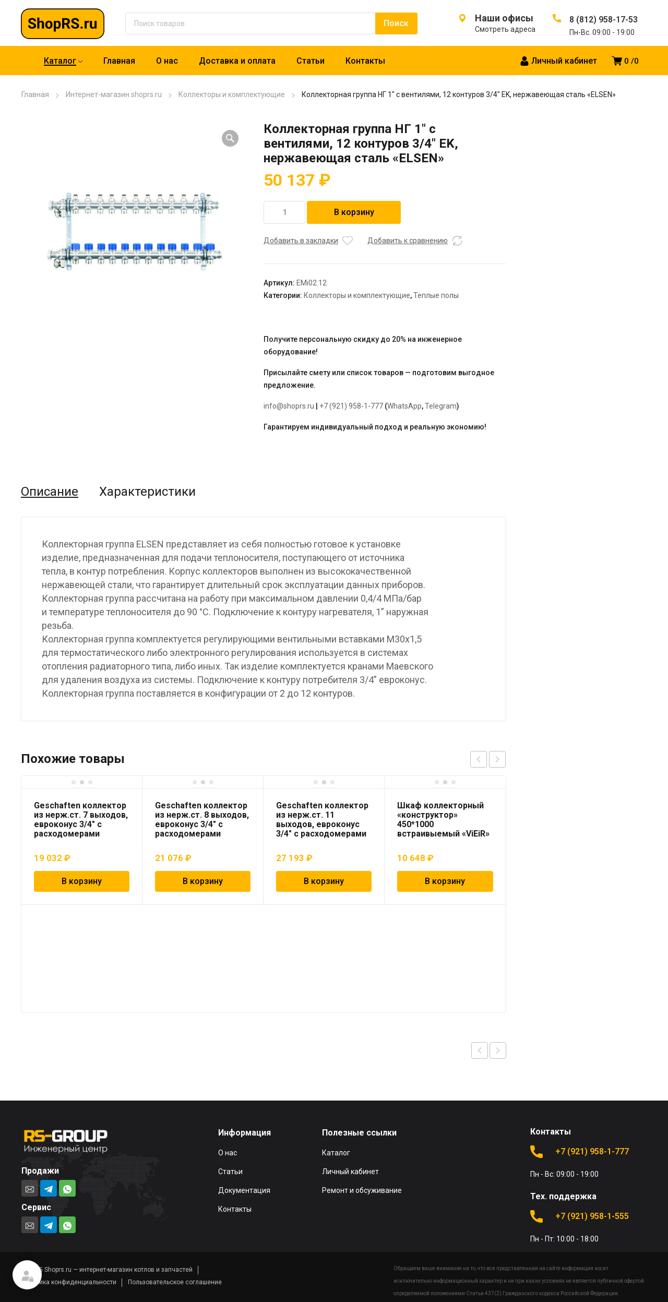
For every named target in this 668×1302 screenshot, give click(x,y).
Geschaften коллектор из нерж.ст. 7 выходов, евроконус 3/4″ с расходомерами (81, 820)
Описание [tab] (49, 491)
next (497, 759)
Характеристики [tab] (147, 491)
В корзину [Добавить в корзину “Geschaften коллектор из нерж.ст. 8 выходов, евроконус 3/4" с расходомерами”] (203, 881)
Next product (498, 1050)
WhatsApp (404, 406)
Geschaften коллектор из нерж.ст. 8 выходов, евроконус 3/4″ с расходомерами (202, 820)
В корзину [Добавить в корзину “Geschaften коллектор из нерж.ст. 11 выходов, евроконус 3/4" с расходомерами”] (324, 881)
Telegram (441, 406)
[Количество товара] (284, 212)
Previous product (479, 1050)
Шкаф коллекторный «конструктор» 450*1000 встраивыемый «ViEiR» (443, 820)
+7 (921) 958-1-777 (351, 406)
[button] (230, 138)
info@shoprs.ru (289, 406)
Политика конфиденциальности (68, 1282)
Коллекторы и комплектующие (231, 94)
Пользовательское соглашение (175, 1282)
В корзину (354, 212)
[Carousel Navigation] (488, 759)
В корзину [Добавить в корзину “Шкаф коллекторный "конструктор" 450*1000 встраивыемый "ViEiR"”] (445, 881)
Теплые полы (436, 295)
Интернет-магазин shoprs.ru (114, 94)
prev (478, 759)
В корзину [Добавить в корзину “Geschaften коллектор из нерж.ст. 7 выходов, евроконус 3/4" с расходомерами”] (82, 881)
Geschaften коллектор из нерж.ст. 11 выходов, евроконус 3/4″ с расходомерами (322, 820)
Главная (35, 94)
